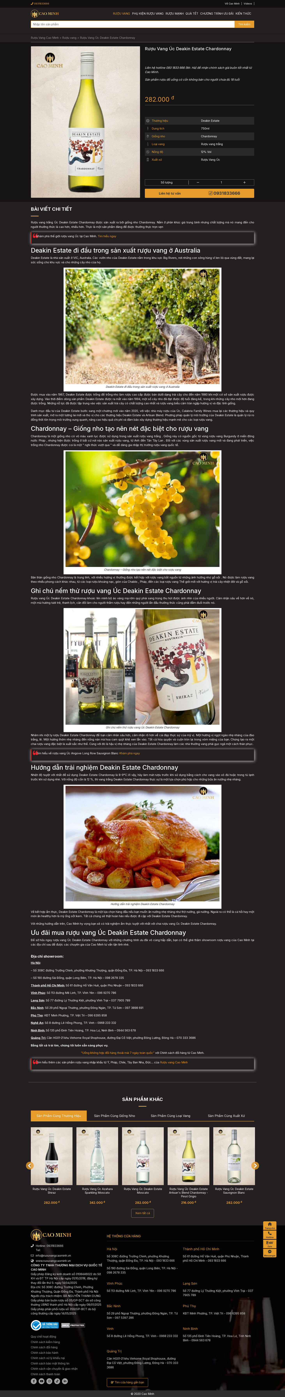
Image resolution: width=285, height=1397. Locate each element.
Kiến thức (243, 13)
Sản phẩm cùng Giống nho (114, 1116)
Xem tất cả (142, 1213)
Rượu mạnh (175, 13)
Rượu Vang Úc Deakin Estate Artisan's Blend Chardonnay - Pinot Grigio (188, 1192)
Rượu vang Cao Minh (174, 1062)
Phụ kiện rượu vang (148, 13)
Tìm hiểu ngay (107, 236)
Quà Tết (192, 13)
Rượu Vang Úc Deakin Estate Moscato (143, 1190)
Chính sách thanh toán (45, 1374)
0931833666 (40, 3)
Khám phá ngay (129, 753)
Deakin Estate (210, 121)
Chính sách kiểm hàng (45, 1342)
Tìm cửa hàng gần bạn (127, 1382)
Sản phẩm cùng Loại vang (170, 1116)
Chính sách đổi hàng (44, 1347)
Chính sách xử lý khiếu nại (48, 1358)
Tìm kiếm (244, 24)
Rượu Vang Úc (210, 159)
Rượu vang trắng (212, 144)
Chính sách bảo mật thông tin (50, 1363)
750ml (205, 128)
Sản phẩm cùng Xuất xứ (226, 1116)
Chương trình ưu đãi (217, 13)
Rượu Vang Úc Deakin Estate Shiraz (52, 1190)
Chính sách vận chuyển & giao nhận (54, 1369)
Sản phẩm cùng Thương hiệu (58, 1116)
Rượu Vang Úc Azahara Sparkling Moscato (97, 1190)
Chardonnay (209, 136)
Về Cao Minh (232, 3)
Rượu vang (121, 13)
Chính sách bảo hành (44, 1353)
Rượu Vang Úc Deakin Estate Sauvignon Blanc (234, 1190)
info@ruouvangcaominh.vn (53, 1255)
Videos (248, 3)
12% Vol (206, 152)
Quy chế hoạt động (43, 1336)
